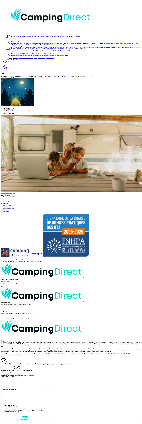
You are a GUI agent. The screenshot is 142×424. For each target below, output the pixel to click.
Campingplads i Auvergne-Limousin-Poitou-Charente (129, 47)
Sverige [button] (7, 40)
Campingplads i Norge (13, 38)
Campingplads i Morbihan (102, 47)
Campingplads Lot (61, 48)
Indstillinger (25, 419)
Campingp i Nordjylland (36, 36)
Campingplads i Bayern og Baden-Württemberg (32, 50)
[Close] (83, 277)
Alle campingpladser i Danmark (73, 36)
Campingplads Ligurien (35, 58)
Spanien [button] (7, 54)
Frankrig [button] (8, 42)
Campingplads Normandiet (25, 43)
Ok (1, 286)
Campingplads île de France (97, 43)
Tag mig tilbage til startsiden (61, 76)
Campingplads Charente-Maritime (50, 48)
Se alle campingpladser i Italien (47, 58)
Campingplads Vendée (13, 47)
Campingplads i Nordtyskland (15, 50)
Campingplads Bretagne (14, 43)
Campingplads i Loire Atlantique (16, 48)
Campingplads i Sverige (14, 41)
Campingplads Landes (112, 47)
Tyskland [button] (8, 49)
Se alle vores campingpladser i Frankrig (55, 44)
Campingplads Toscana (13, 58)
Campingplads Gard (38, 48)
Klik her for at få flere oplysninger (10, 412)
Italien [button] (7, 56)
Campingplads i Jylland (14, 36)
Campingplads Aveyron (83, 48)
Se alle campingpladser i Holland (47, 53)
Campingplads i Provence (68, 43)
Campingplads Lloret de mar (48, 55)
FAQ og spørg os (6, 201)
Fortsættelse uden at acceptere (9, 389)
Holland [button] (7, 52)
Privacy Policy (27, 261)
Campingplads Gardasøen (24, 58)
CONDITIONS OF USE (8, 208)
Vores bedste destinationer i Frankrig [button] (14, 46)
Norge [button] (7, 37)
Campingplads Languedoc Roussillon (82, 43)
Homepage (68, 363)
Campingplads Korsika (36, 43)
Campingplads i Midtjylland (25, 36)
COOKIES (5, 209)
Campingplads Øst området (22, 44)
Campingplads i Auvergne (125, 43)
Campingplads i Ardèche (23, 47)
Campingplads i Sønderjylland (59, 36)
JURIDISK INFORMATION (9, 205)
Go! (14, 194)
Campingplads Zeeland (34, 53)
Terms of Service (35, 261)
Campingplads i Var (61, 47)
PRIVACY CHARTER (8, 207)
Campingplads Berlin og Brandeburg (50, 50)
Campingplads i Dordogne (34, 47)
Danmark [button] (8, 35)
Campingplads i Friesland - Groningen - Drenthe (19, 53)
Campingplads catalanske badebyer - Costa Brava (19, 55)
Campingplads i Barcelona (35, 55)
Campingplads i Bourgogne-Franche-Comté (37, 44)
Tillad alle (25, 417)
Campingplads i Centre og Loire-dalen (111, 43)
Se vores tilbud (16, 77)
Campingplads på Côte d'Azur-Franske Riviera (76, 47)
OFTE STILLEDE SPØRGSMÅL (10, 59)
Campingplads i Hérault (91, 47)
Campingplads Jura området (72, 48)
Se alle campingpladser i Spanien (61, 55)
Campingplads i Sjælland (47, 36)
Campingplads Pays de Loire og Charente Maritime (52, 43)
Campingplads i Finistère (28, 48)
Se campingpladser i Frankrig (7, 77)
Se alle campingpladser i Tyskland (65, 50)
